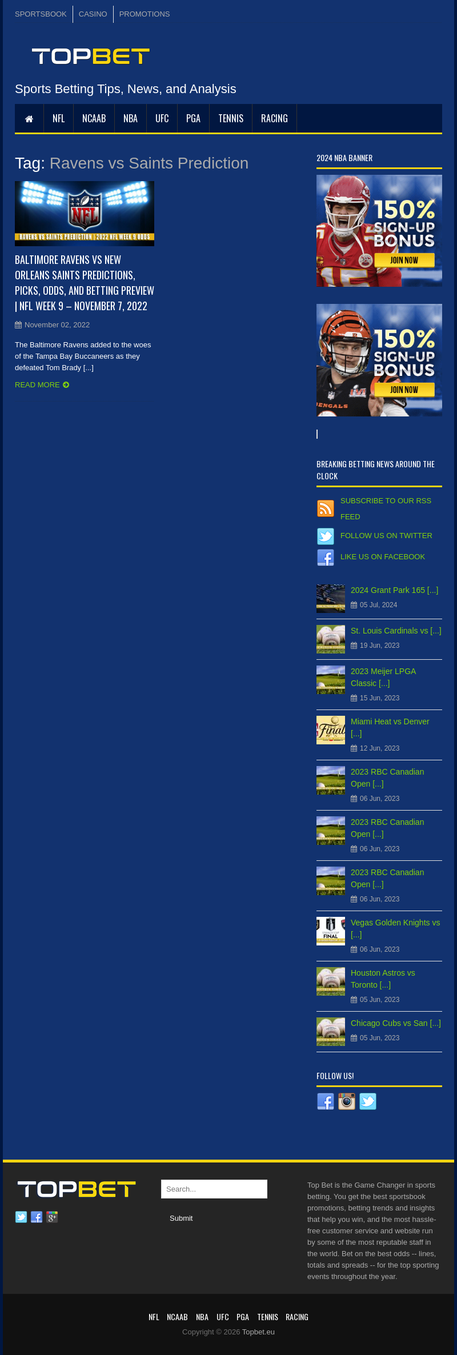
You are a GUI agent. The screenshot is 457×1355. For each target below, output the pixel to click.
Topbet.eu (258, 1332)
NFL (59, 118)
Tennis (230, 118)
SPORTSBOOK (41, 14)
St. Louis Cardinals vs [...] (396, 630)
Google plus (52, 1217)
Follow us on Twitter (386, 535)
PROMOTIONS (144, 14)
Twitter (21, 1217)
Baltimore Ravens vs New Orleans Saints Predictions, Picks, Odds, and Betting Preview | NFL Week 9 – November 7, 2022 (84, 282)
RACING (274, 118)
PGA (193, 118)
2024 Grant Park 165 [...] (394, 590)
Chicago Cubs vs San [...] (396, 1023)
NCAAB (94, 118)
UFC (162, 118)
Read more (37, 384)
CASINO (93, 14)
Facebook (36, 1217)
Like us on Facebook (382, 556)
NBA (130, 118)
